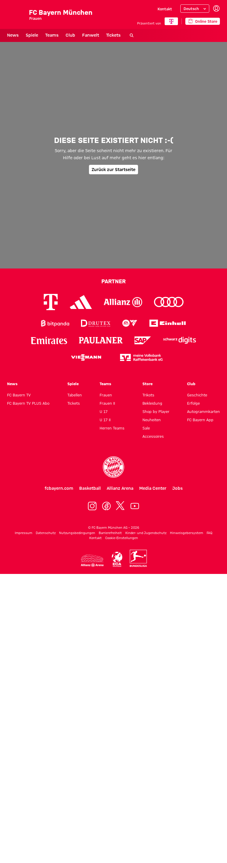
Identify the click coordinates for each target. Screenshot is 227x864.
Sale (146, 428)
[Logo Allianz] (123, 302)
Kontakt (165, 9)
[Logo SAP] (142, 340)
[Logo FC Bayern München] (113, 467)
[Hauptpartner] (171, 21)
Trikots (148, 395)
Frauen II (107, 403)
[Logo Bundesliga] (138, 558)
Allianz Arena (120, 488)
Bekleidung (152, 403)
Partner (113, 281)
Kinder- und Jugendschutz (145, 533)
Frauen (106, 395)
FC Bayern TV (19, 395)
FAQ (209, 533)
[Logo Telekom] (50, 302)
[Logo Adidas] (81, 301)
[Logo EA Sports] (129, 323)
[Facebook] (106, 506)
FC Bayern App (200, 420)
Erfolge (193, 403)
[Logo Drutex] (95, 323)
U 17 (104, 411)
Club (70, 35)
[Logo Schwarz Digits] (179, 340)
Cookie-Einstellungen (121, 538)
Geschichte (197, 395)
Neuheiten (151, 420)
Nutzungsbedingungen (77, 533)
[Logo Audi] (169, 302)
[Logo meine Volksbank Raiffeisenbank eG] (141, 357)
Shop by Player (155, 411)
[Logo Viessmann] (86, 357)
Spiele (32, 35)
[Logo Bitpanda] (55, 323)
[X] (120, 506)
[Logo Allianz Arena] (92, 561)
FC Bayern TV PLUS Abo (28, 403)
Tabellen (74, 395)
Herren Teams (112, 428)
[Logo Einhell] (167, 323)
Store (147, 384)
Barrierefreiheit (110, 533)
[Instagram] (92, 506)
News (13, 35)
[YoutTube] (135, 506)
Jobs (177, 488)
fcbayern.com (59, 488)
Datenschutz (46, 533)
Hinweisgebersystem (186, 533)
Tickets (113, 35)
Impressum (23, 533)
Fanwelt (90, 35)
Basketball (90, 488)
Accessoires (153, 436)
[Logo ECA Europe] (117, 559)
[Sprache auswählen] (195, 8)
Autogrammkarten (203, 411)
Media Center (152, 488)
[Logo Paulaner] (101, 340)
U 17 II (105, 420)
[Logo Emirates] (49, 340)
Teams (52, 35)
